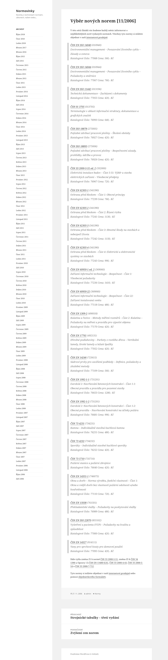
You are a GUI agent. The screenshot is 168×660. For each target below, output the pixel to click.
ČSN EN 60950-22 (80, 291)
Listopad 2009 (22, 311)
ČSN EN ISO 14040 (80, 45)
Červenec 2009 (22, 329)
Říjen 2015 (20, 56)
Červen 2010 (21, 281)
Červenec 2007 (22, 435)
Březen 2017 (21, 47)
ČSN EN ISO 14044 (80, 67)
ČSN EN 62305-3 (79, 225)
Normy (98, 593)
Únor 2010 (20, 298)
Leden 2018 (21, 43)
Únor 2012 (20, 206)
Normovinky (25, 11)
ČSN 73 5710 (77, 458)
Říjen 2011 (20, 223)
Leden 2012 (21, 210)
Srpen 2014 (20, 109)
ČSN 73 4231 (77, 423)
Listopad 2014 (22, 96)
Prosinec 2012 (22, 179)
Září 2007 (20, 426)
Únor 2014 (20, 127)
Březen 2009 (21, 347)
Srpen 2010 (20, 272)
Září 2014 (20, 105)
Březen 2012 (21, 201)
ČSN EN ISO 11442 (80, 89)
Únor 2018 (20, 39)
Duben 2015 (21, 74)
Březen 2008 (21, 399)
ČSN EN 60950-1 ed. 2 (82, 269)
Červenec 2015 (22, 65)
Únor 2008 (20, 404)
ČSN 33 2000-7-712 (84, 566)
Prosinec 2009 (22, 307)
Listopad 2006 (22, 470)
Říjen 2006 (20, 474)
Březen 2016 (21, 52)
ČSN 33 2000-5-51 (109, 559)
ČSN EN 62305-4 (79, 247)
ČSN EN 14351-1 (79, 476)
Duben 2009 (21, 342)
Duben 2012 (21, 197)
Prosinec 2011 (22, 215)
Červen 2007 (21, 439)
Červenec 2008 (22, 382)
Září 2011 (20, 228)
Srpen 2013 (20, 153)
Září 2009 (20, 320)
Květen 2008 (21, 391)
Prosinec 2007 (22, 413)
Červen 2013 (21, 157)
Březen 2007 (21, 452)
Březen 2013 (21, 171)
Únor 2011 (20, 254)
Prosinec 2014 (22, 91)
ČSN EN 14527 (78, 542)
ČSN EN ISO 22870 (80, 520)
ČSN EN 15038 (78, 502)
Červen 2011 (21, 241)
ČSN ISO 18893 (78, 146)
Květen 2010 (21, 285)
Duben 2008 (21, 395)
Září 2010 (20, 267)
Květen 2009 (21, 338)
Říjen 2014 (20, 100)
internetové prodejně (96, 37)
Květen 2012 (21, 193)
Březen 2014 (21, 122)
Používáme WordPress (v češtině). (84, 654)
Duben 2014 (21, 118)
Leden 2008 (21, 408)
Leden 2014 (21, 131)
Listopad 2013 (22, 140)
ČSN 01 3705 (77, 106)
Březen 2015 (21, 78)
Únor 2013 (20, 175)
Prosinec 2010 (22, 263)
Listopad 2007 (22, 417)
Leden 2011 (21, 259)
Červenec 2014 (22, 113)
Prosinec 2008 (22, 360)
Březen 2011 (21, 250)
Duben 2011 (21, 245)
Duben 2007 (21, 448)
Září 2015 (20, 61)
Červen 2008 (21, 386)
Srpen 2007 (20, 430)
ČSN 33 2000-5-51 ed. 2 (83, 168)
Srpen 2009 (20, 325)
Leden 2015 (21, 87)
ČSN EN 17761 (78, 335)
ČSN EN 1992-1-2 (79, 401)
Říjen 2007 (20, 421)
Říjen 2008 (20, 369)
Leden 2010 (21, 303)
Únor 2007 (20, 457)
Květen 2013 (21, 162)
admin (88, 593)
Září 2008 (20, 373)
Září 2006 (20, 479)
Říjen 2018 (20, 34)
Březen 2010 (21, 294)
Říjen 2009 (20, 316)
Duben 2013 (21, 166)
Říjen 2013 (20, 144)
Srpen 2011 (20, 232)
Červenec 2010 (22, 276)
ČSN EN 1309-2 (78, 313)
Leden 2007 (21, 461)
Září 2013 (20, 149)
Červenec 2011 (22, 237)
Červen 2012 (21, 188)
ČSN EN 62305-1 (79, 190)
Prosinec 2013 (22, 135)
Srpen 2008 (20, 377)
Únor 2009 (20, 351)
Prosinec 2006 (22, 465)
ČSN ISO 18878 (78, 128)
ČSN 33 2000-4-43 (118, 562)
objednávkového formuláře (92, 576)
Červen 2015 (21, 69)
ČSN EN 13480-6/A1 (98, 562)
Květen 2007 (21, 443)
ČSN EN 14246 (78, 357)
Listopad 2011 (22, 219)
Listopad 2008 (22, 364)
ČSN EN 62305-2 (79, 207)
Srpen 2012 (20, 184)
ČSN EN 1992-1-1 (79, 379)
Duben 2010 (21, 289)
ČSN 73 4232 (77, 441)
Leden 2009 (21, 355)
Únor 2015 (20, 83)
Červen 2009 (21, 333)
